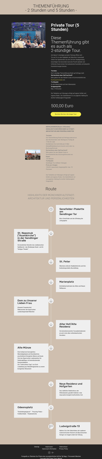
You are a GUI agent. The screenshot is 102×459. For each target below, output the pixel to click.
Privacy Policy (63, 447)
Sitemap (36, 445)
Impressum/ (49, 445)
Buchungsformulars (57, 80)
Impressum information (49, 447)
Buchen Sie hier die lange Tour (67, 114)
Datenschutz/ (63, 445)
